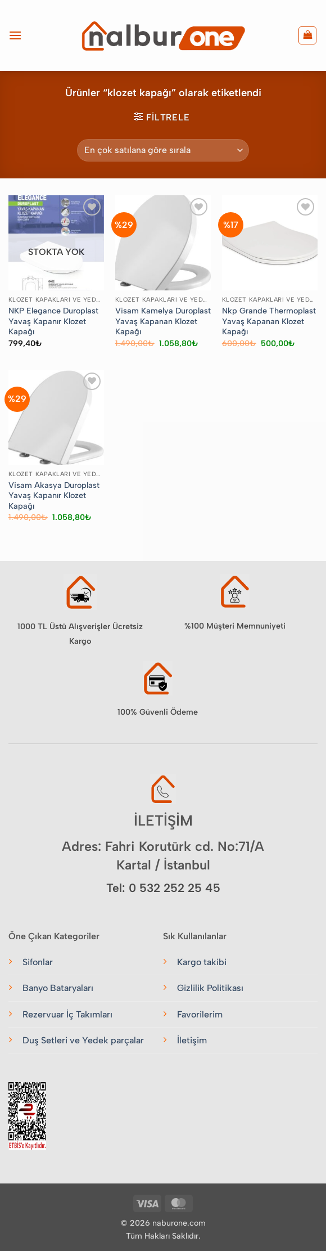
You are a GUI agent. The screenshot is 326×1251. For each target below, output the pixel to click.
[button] (15, 35)
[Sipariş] (162, 150)
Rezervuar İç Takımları (67, 1014)
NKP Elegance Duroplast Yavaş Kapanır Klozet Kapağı (53, 321)
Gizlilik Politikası (210, 988)
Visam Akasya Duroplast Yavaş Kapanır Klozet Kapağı (53, 495)
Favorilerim (200, 1014)
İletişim (192, 1040)
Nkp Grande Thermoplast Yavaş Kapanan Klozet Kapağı (269, 321)
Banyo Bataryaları (57, 988)
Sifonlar (37, 962)
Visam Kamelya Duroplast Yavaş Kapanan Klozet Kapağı (163, 321)
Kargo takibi (202, 962)
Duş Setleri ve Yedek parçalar (83, 1040)
